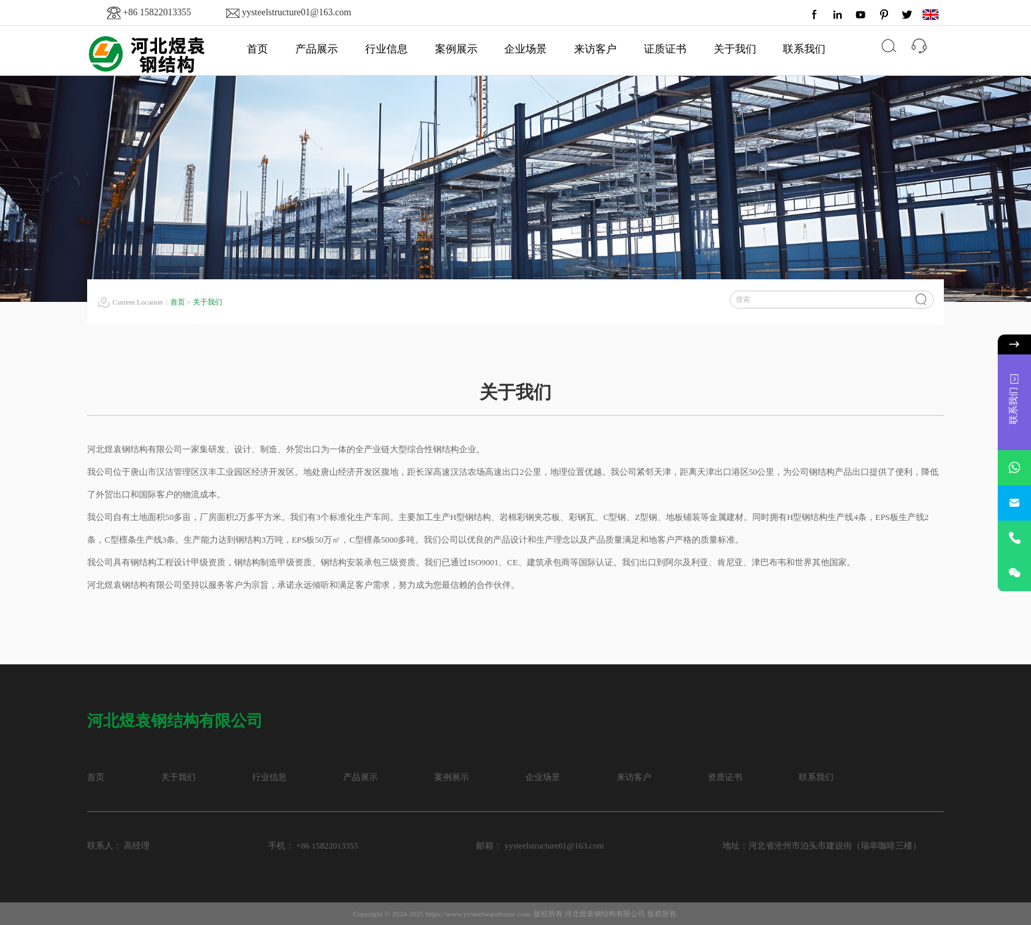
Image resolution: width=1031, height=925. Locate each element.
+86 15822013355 (157, 12)
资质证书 (725, 777)
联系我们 (804, 49)
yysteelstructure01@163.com (296, 12)
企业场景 (525, 49)
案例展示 (456, 49)
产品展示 (316, 49)
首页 (257, 49)
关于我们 (735, 49)
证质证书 (665, 49)
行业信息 (386, 49)
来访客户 (595, 49)
